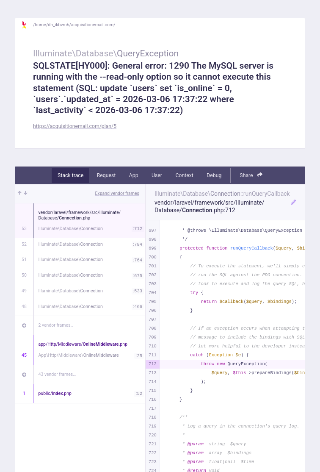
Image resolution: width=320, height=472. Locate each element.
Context (184, 175)
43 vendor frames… (57, 374)
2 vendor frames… (56, 325)
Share (251, 175)
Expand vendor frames (117, 193)
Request (106, 175)
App (133, 175)
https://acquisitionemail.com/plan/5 (74, 126)
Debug (214, 175)
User (157, 175)
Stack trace (70, 175)
